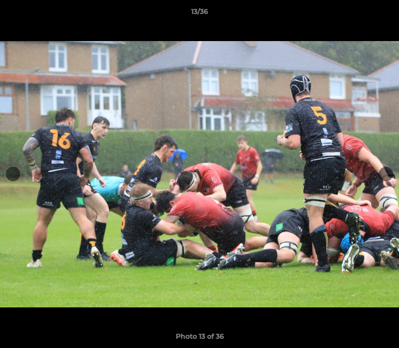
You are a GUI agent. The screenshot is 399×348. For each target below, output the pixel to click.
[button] (381, 14)
